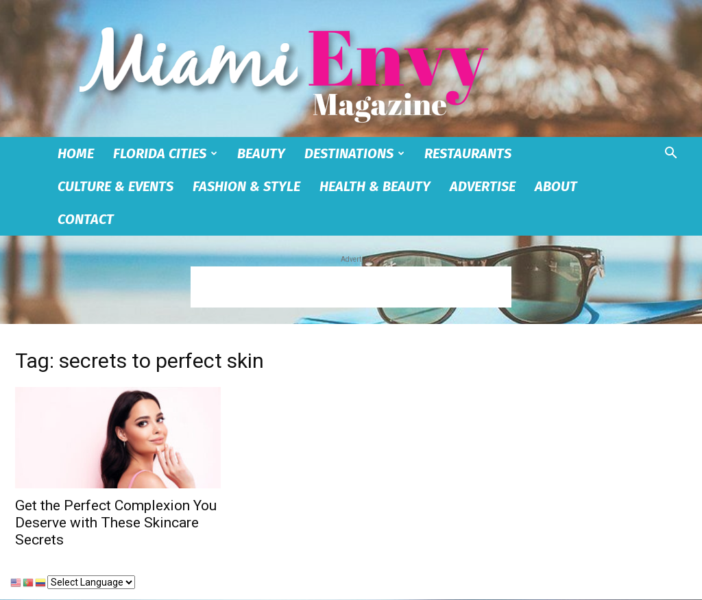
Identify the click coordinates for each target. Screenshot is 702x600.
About (556, 186)
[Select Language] (91, 582)
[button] (670, 154)
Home (76, 153)
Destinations (354, 153)
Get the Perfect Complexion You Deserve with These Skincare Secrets (116, 522)
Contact (86, 219)
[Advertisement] (351, 287)
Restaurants (467, 153)
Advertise (483, 186)
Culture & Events (115, 186)
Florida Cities (165, 153)
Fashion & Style (246, 186)
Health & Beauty (375, 186)
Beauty (261, 153)
